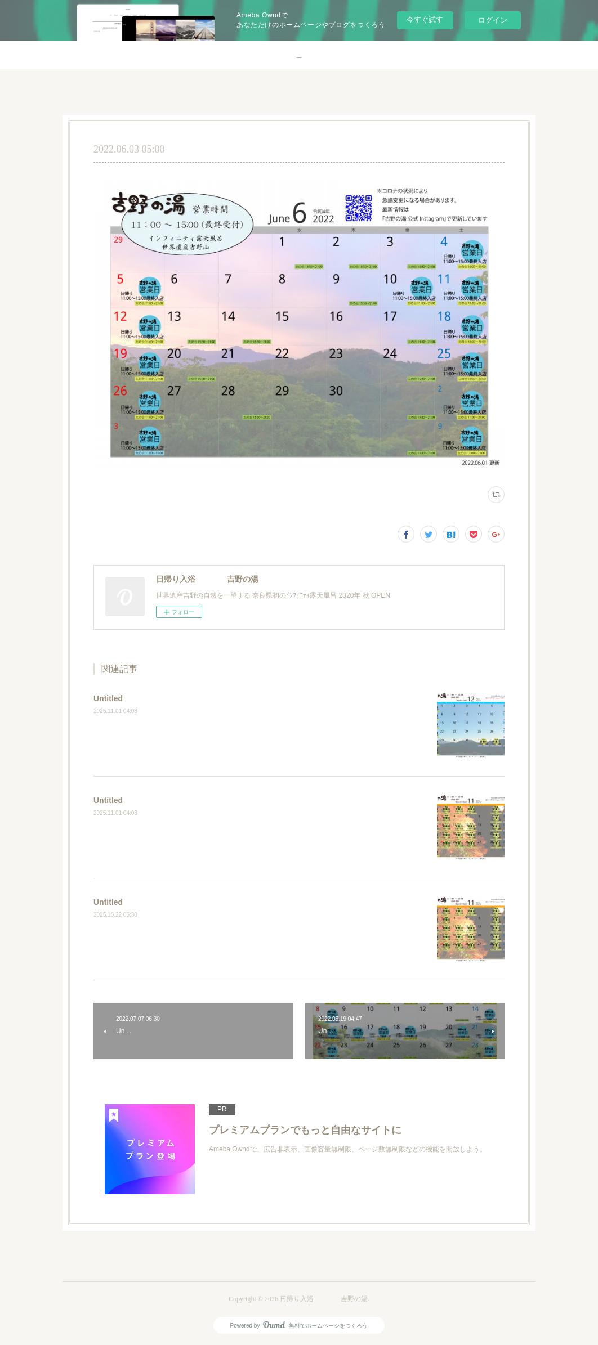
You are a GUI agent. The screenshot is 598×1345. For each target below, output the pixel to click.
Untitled (108, 698)
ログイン (492, 20)
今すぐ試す (425, 19)
